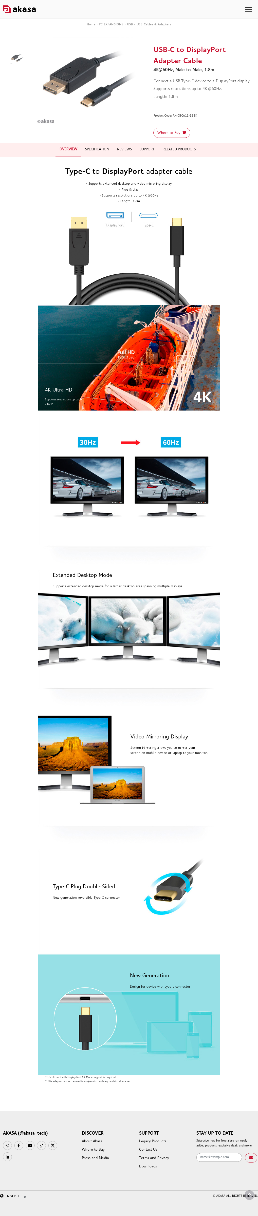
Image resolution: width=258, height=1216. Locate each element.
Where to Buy (171, 132)
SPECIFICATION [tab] (97, 149)
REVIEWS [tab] (124, 149)
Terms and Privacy (154, 1158)
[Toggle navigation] (248, 9)
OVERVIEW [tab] (68, 149)
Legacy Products (152, 1141)
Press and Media (95, 1158)
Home (91, 24)
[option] (87, 81)
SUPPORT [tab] (147, 149)
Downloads (148, 1166)
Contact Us (148, 1150)
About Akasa (92, 1141)
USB (130, 24)
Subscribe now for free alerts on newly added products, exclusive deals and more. (224, 1143)
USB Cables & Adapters (154, 24)
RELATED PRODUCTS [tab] (179, 149)
